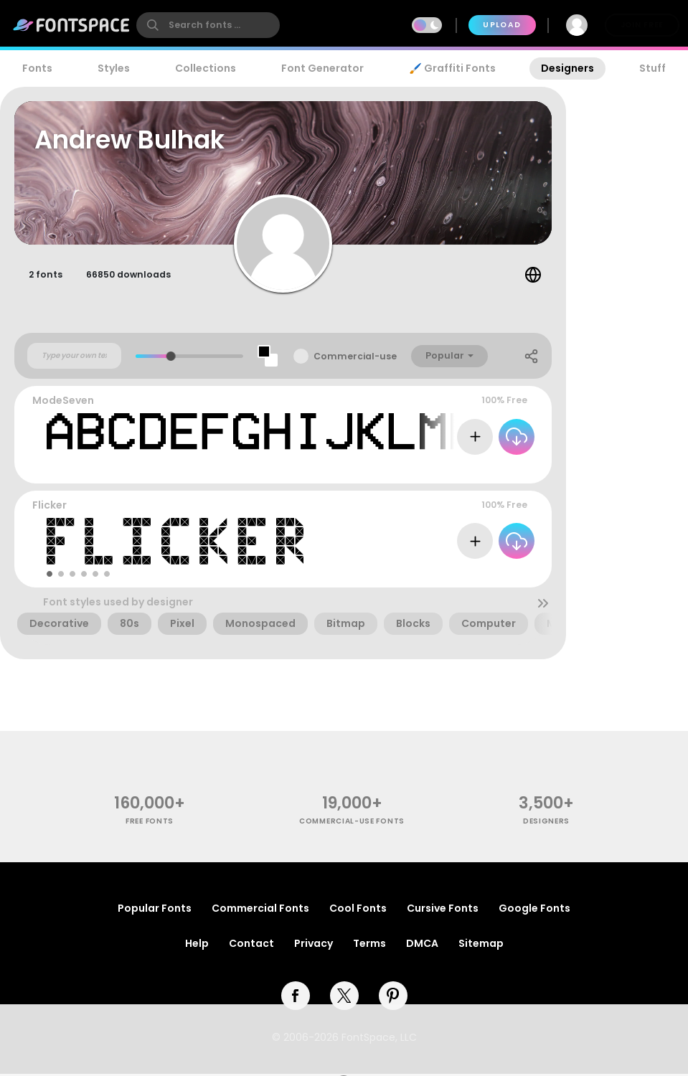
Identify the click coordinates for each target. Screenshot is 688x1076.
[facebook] (295, 997)
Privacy (313, 945)
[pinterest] (393, 997)
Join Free (642, 24)
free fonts (150, 823)
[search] (208, 25)
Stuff (652, 68)
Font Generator (322, 68)
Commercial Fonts (260, 910)
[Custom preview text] (74, 358)
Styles (114, 68)
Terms (369, 945)
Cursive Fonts (443, 910)
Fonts (37, 68)
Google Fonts (534, 910)
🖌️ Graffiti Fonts (452, 68)
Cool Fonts (358, 910)
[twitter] (344, 997)
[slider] (171, 358)
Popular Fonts (155, 910)
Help (197, 945)
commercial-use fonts (352, 823)
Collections (205, 68)
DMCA (422, 945)
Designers (567, 68)
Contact (251, 945)
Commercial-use (355, 358)
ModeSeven (63, 402)
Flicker (49, 507)
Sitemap (481, 945)
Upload (502, 24)
